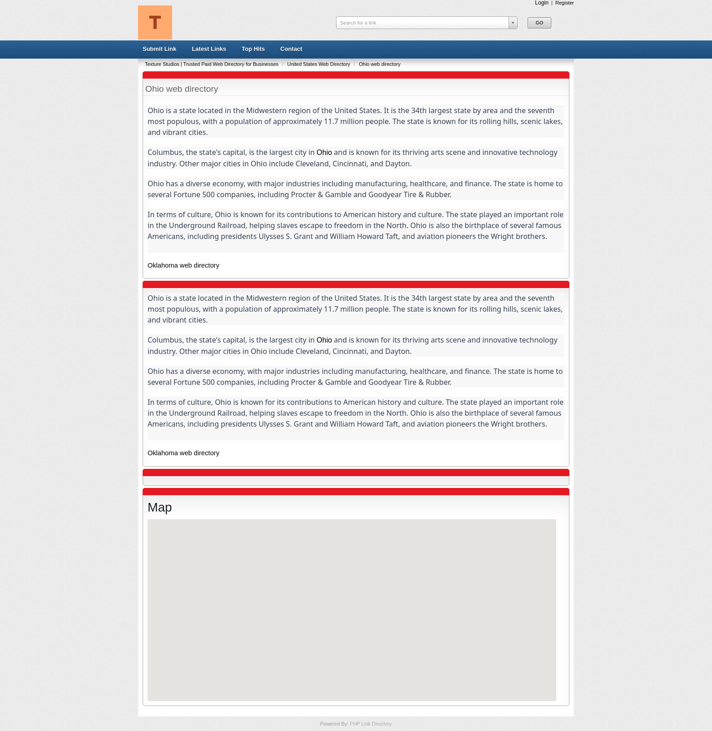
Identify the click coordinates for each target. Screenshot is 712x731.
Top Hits (253, 48)
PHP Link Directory (371, 723)
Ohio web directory (379, 64)
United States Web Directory (319, 64)
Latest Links (209, 48)
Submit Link (159, 48)
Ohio (324, 152)
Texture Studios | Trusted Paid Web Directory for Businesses (212, 64)
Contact (291, 48)
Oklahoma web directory (183, 265)
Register (564, 2)
